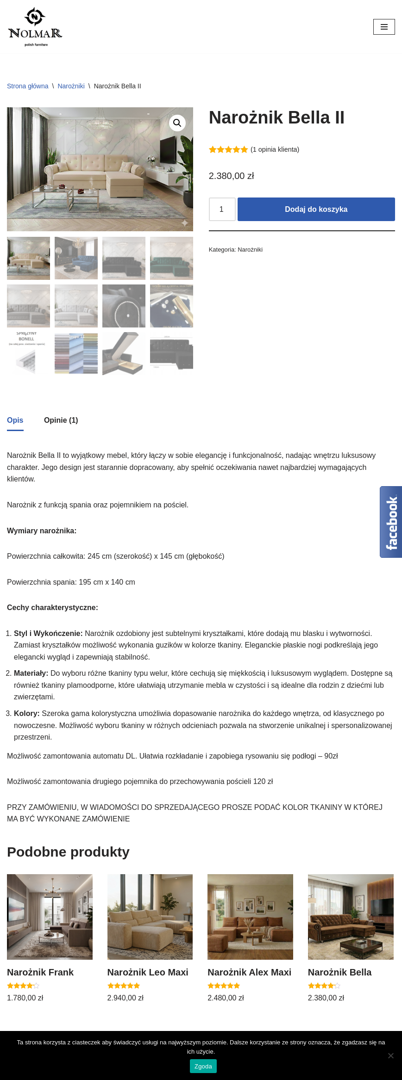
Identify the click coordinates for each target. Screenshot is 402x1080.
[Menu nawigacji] (384, 27)
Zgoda (203, 1066)
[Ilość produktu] (222, 209)
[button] (177, 123)
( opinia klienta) (275, 149)
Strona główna (28, 86)
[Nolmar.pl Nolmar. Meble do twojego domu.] (35, 26)
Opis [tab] (15, 419)
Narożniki (70, 86)
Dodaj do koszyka (316, 209)
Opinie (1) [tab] (61, 419)
